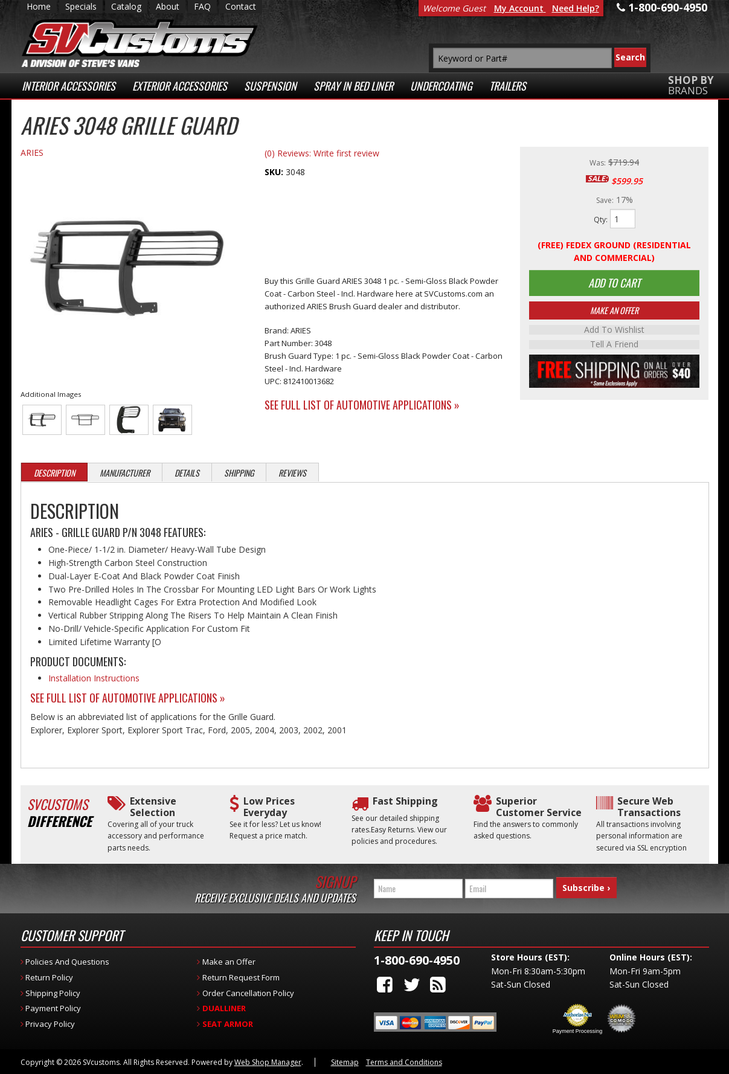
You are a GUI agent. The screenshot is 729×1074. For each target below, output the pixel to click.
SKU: (275, 172)
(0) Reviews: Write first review (322, 153)
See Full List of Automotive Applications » (362, 405)
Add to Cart (614, 284)
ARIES (32, 152)
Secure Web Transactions (649, 807)
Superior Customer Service (539, 807)
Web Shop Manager (267, 1062)
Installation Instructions (94, 678)
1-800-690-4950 (417, 960)
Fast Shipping (405, 801)
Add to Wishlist (614, 331)
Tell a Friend (614, 346)
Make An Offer (614, 312)
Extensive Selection (153, 807)
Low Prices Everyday (269, 807)
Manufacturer (125, 472)
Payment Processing (578, 1031)
